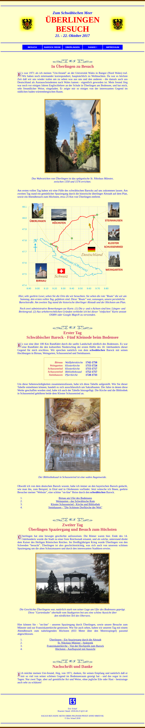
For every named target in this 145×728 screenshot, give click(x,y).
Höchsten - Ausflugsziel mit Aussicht (75, 649)
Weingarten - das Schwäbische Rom (75, 501)
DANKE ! (92, 47)
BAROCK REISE (52, 47)
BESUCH (32, 47)
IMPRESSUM (112, 47)
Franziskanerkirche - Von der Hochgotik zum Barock (75, 645)
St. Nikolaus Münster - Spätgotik (75, 642)
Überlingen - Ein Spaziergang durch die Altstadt (75, 639)
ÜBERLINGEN (72, 47)
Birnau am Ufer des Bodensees (75, 498)
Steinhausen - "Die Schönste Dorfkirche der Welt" (75, 507)
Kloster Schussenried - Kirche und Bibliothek (75, 504)
